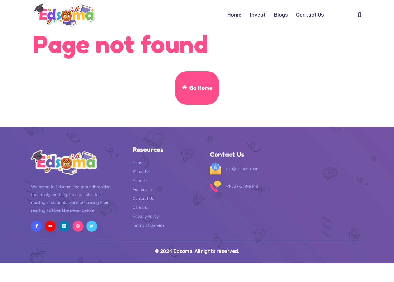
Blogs (281, 15)
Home (234, 15)
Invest (258, 15)
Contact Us (310, 15)
